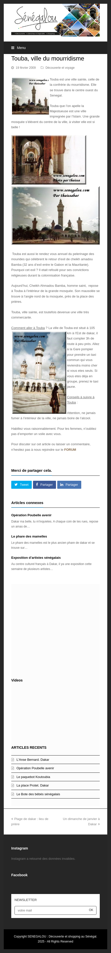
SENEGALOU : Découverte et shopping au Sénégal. (62, 936)
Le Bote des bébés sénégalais (38, 794)
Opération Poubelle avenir (31, 515)
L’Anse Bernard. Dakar (32, 760)
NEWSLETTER (25, 900)
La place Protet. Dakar (32, 785)
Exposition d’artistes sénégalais (36, 558)
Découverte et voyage (60, 68)
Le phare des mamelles (29, 536)
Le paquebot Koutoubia (33, 777)
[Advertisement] (55, 630)
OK (91, 910)
